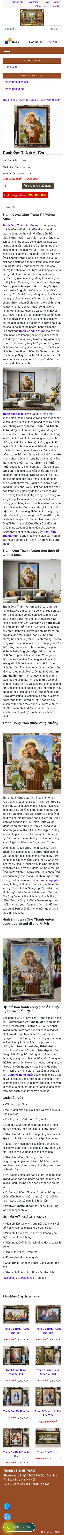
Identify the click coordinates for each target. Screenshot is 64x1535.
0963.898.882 (36, 195)
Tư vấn (46, 2)
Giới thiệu (33, 2)
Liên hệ (56, 6)
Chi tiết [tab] (10, 207)
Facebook (9, 1277)
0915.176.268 (48, 42)
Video (57, 2)
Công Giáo (11, 66)
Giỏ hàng (16, 42)
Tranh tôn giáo (27, 99)
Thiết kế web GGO (51, 1532)
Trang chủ (18, 2)
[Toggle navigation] (7, 50)
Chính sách (41, 6)
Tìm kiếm (53, 28)
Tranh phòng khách (16, 81)
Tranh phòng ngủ (14, 88)
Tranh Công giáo (49, 99)
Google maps (26, 1277)
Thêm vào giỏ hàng (37, 185)
